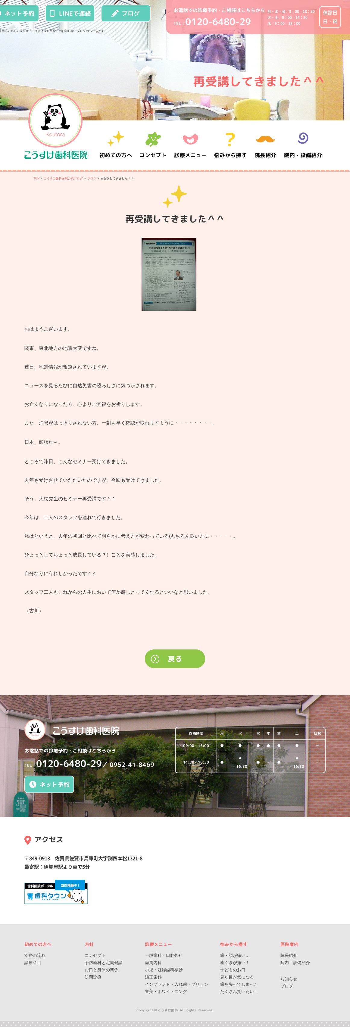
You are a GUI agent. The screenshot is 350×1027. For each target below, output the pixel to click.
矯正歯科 (153, 977)
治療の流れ (34, 955)
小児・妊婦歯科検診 (164, 969)
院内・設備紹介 (303, 145)
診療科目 (32, 962)
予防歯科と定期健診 (104, 962)
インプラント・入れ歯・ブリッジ (176, 984)
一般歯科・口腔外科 (164, 955)
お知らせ (288, 978)
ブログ (125, 13)
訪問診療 (93, 977)
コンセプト (95, 955)
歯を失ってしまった (239, 984)
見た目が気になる (237, 977)
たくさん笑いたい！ (239, 991)
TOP (36, 178)
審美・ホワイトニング (166, 991)
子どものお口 (232, 969)
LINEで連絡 (70, 13)
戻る (175, 659)
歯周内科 (153, 962)
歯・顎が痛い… (235, 955)
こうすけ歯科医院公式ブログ (63, 178)
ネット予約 (49, 784)
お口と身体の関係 (101, 969)
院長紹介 (265, 145)
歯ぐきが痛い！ (235, 962)
